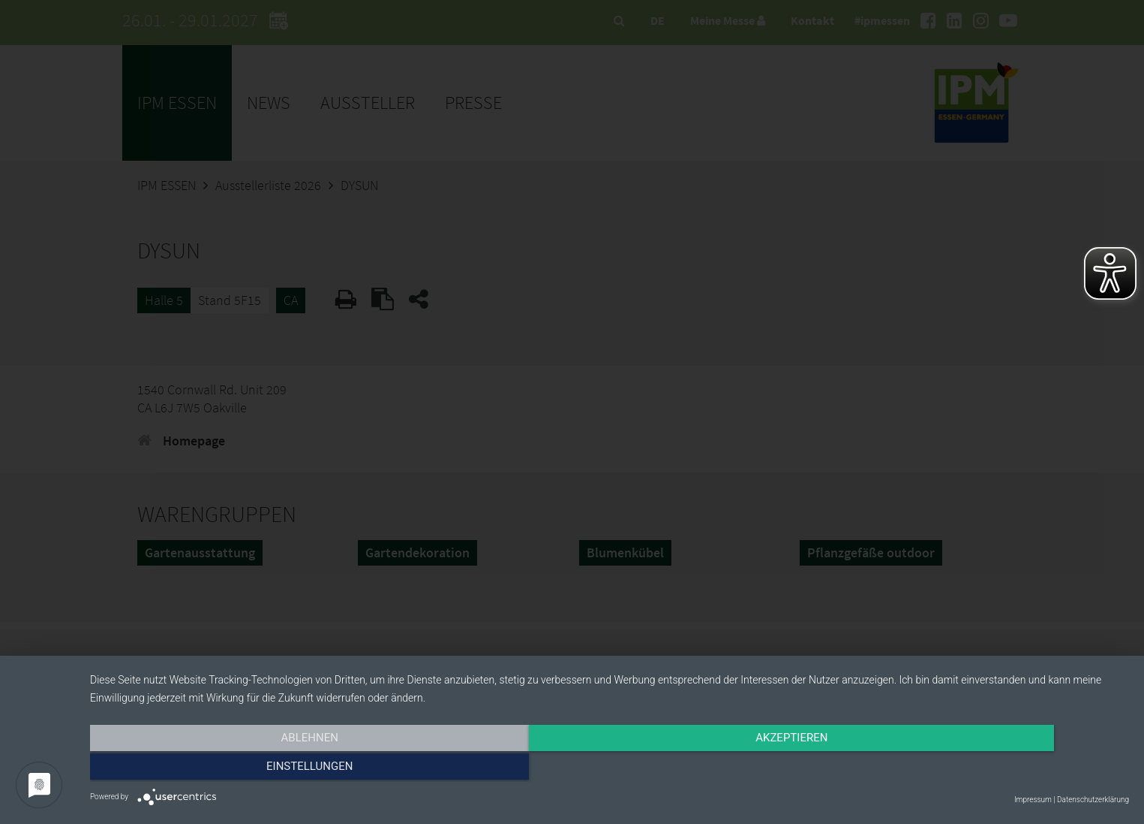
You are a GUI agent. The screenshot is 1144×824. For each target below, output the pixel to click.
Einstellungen (973, 769)
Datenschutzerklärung (1093, 799)
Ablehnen (246, 769)
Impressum (1033, 799)
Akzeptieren (609, 769)
